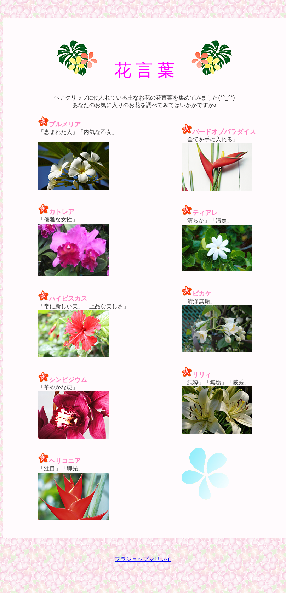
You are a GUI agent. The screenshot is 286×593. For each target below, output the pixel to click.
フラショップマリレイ (143, 559)
